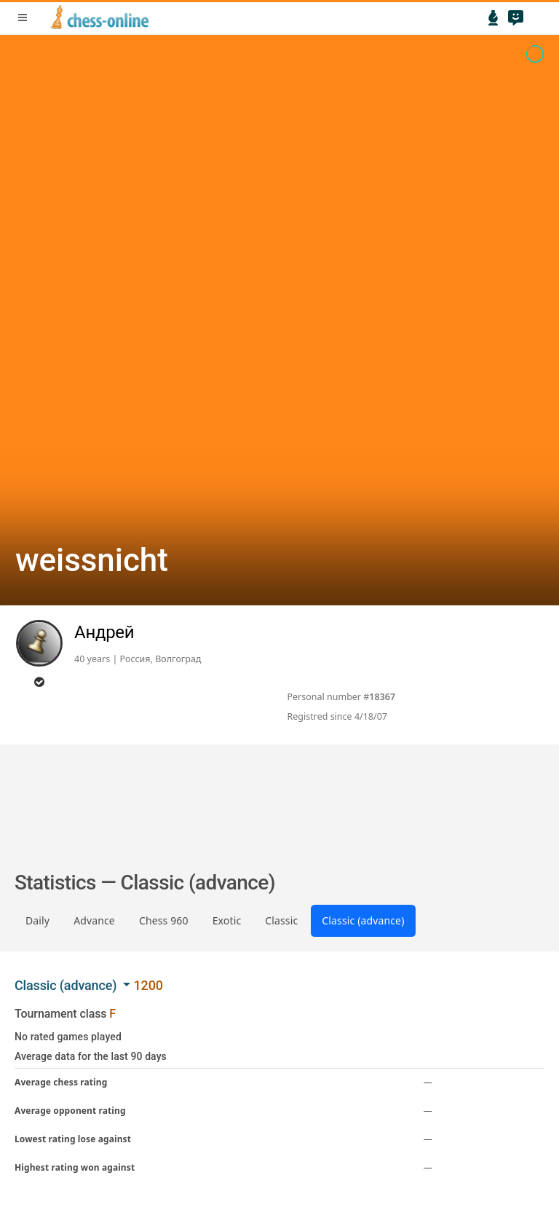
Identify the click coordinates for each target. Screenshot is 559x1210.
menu (22, 17)
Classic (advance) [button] (67, 985)
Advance (94, 920)
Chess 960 (164, 920)
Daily (37, 920)
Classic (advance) (363, 920)
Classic (281, 920)
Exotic (227, 920)
